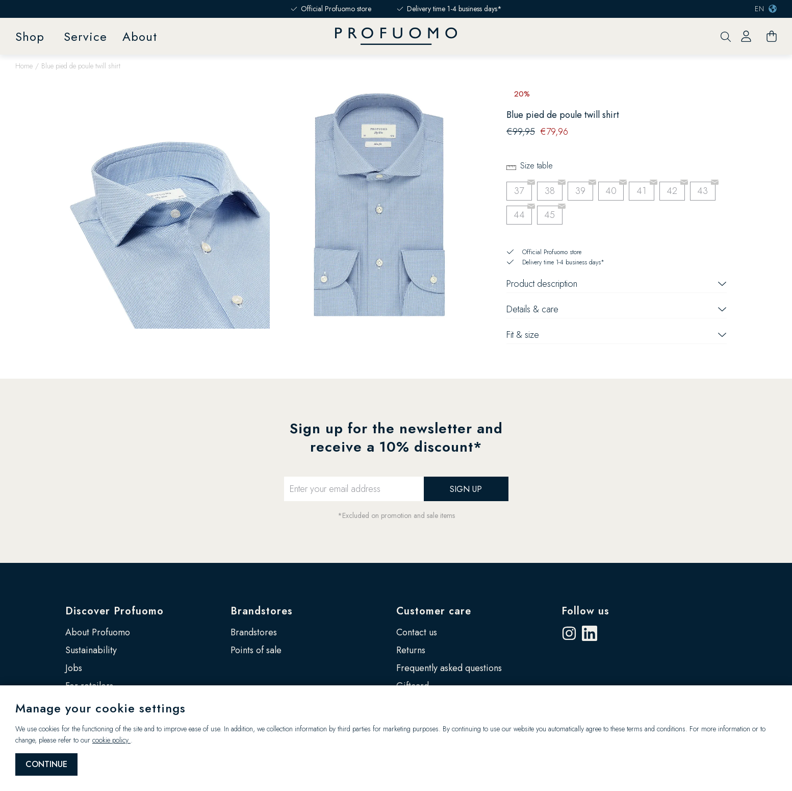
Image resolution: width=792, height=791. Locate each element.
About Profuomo (97, 632)
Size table (536, 165)
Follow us (585, 611)
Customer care (433, 611)
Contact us (416, 632)
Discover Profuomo (114, 611)
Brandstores (262, 611)
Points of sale (256, 650)
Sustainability (91, 650)
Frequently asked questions (449, 668)
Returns (410, 650)
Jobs (73, 668)
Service (85, 36)
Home (24, 66)
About (139, 36)
